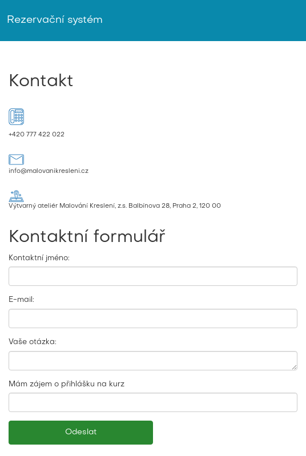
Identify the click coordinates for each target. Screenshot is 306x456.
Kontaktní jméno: (39, 258)
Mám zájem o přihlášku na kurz (66, 384)
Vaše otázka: (33, 342)
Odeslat (80, 432)
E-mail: (21, 300)
